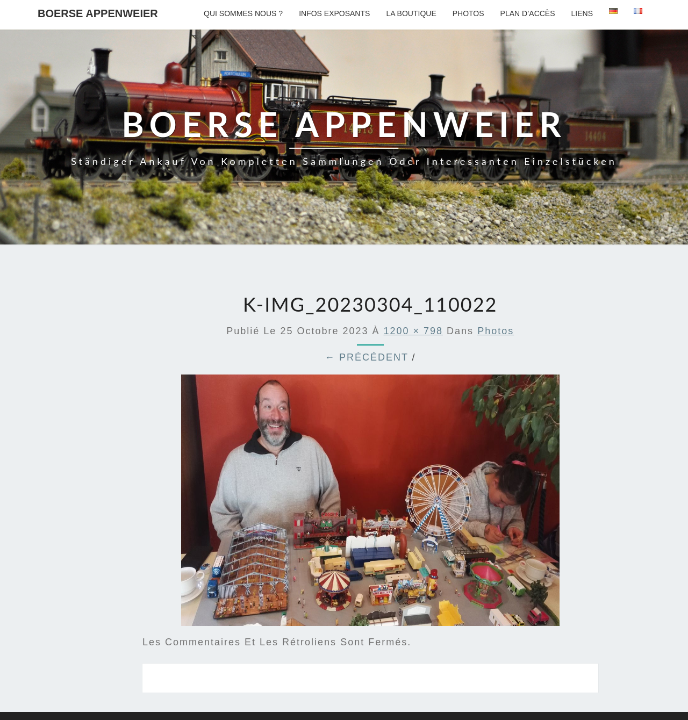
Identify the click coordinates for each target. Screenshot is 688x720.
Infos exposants (334, 13)
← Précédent (366, 357)
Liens (582, 13)
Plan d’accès (527, 13)
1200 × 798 (413, 331)
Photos (468, 13)
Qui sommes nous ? (243, 13)
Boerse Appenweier (98, 13)
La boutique (411, 13)
